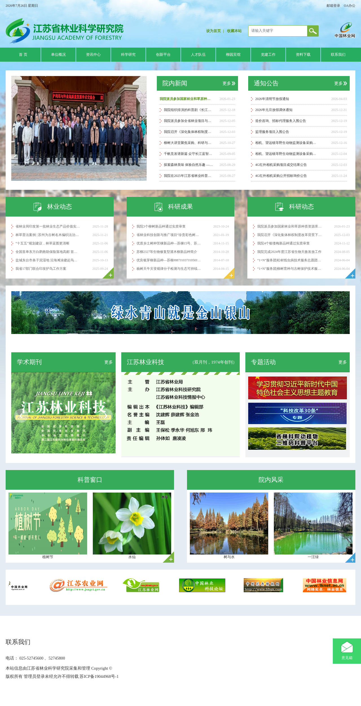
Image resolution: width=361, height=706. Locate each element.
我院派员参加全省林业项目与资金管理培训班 (189, 121)
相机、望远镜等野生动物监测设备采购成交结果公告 (287, 143)
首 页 (23, 55)
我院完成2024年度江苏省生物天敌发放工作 (289, 252)
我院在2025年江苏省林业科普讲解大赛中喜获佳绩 (189, 176)
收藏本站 (234, 31)
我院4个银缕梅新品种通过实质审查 (283, 243)
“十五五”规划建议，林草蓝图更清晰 (42, 243)
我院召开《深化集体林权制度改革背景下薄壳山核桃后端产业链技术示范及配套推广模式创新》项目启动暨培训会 (189, 132)
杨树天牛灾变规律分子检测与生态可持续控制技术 (169, 269)
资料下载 (303, 55)
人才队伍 (198, 55)
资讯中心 (93, 55)
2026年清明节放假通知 (272, 99)
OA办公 (349, 5)
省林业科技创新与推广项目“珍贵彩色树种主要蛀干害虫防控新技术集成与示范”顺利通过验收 (169, 235)
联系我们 (338, 55)
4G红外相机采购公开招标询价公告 (281, 176)
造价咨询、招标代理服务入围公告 (280, 121)
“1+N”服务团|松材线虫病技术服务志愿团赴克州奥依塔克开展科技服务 (289, 260)
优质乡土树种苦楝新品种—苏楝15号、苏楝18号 (169, 243)
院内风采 (271, 479)
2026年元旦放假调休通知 (273, 110)
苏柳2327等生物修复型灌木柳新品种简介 (167, 252)
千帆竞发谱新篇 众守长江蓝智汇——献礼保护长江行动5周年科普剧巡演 (189, 154)
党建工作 (268, 55)
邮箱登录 (333, 5)
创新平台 (163, 55)
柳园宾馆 (233, 55)
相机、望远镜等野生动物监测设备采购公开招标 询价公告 (287, 154)
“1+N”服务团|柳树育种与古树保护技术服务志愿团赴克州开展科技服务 (289, 269)
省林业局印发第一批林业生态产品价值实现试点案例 (48, 226)
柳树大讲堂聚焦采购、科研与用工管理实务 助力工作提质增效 (189, 143)
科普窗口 (90, 479)
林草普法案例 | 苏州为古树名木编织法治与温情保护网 (48, 235)
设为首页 (213, 31)
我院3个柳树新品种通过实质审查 (161, 226)
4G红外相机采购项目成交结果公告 (281, 165)
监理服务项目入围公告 (272, 132)
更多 (227, 83)
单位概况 (58, 55)
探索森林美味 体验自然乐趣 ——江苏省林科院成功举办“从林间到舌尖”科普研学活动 (189, 165)
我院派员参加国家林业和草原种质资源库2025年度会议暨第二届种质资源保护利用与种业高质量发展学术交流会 (186, 99)
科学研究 (128, 55)
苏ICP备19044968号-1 (99, 676)
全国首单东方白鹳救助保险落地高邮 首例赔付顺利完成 (48, 252)
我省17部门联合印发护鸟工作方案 (41, 269)
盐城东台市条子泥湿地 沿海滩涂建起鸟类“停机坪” (48, 260)
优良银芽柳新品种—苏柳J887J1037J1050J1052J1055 (169, 260)
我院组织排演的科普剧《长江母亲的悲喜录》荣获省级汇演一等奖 (189, 110)
